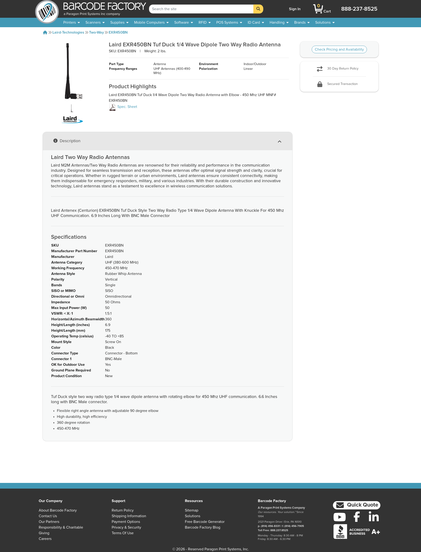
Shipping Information (129, 516)
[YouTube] (339, 517)
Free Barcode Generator (205, 522)
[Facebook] (356, 516)
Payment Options (126, 522)
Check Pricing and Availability (339, 49)
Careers (45, 539)
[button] (357, 505)
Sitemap (191, 510)
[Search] (258, 8)
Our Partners (49, 522)
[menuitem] (71, 22)
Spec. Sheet (123, 116)
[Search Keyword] (201, 8)
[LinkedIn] (374, 517)
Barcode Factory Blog (202, 527)
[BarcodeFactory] (47, 9)
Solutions (192, 516)
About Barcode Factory (58, 510)
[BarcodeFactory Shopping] (318, 9)
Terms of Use (123, 533)
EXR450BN (118, 32)
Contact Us (48, 516)
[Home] (45, 32)
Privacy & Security (126, 527)
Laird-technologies (68, 32)
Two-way (96, 32)
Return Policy (123, 510)
